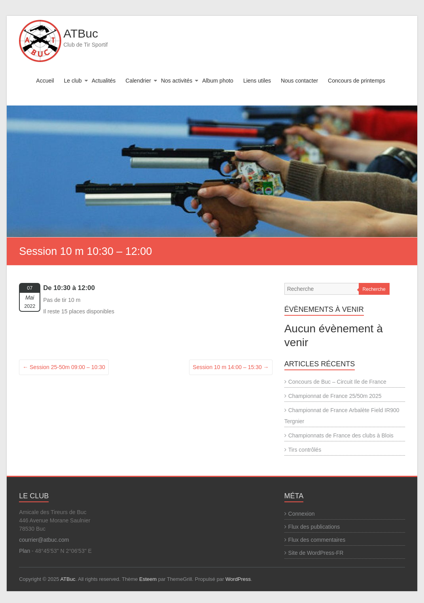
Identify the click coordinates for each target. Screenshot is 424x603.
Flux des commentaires (317, 540)
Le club (72, 80)
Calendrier (138, 80)
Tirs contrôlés (305, 450)
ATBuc (80, 33)
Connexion (301, 514)
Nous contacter (299, 80)
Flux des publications (314, 527)
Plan (24, 551)
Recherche (374, 289)
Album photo (217, 80)
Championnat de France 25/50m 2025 (335, 396)
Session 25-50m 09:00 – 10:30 (64, 367)
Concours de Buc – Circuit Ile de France (337, 382)
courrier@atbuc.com (44, 540)
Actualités (104, 80)
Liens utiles (257, 80)
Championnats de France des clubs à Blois (341, 435)
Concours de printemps (356, 80)
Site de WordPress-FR (316, 553)
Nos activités (176, 80)
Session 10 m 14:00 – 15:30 (231, 367)
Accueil (45, 80)
